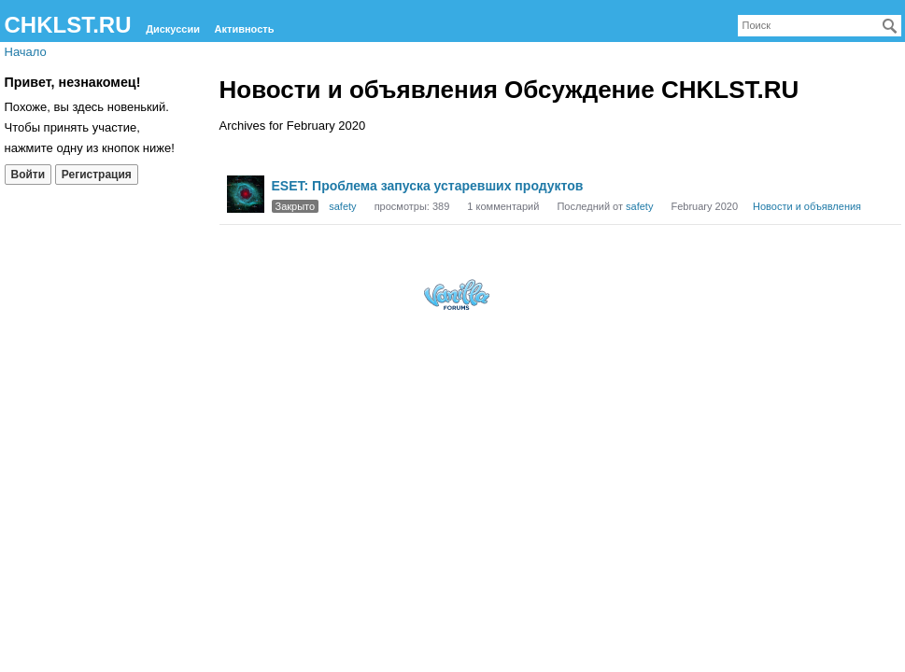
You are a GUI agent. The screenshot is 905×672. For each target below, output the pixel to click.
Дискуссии (173, 29)
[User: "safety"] (245, 194)
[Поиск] (890, 26)
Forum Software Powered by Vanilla (456, 294)
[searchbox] (819, 25)
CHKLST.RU (68, 24)
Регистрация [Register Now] (97, 174)
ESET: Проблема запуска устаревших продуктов (428, 185)
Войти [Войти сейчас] (28, 174)
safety (342, 206)
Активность (245, 29)
